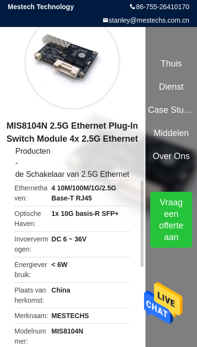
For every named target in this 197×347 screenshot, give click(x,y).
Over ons (171, 156)
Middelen (171, 133)
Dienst (171, 87)
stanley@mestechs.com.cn (149, 20)
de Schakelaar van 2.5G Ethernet (72, 174)
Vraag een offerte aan (171, 220)
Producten (33, 151)
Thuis (171, 63)
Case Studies (171, 110)
